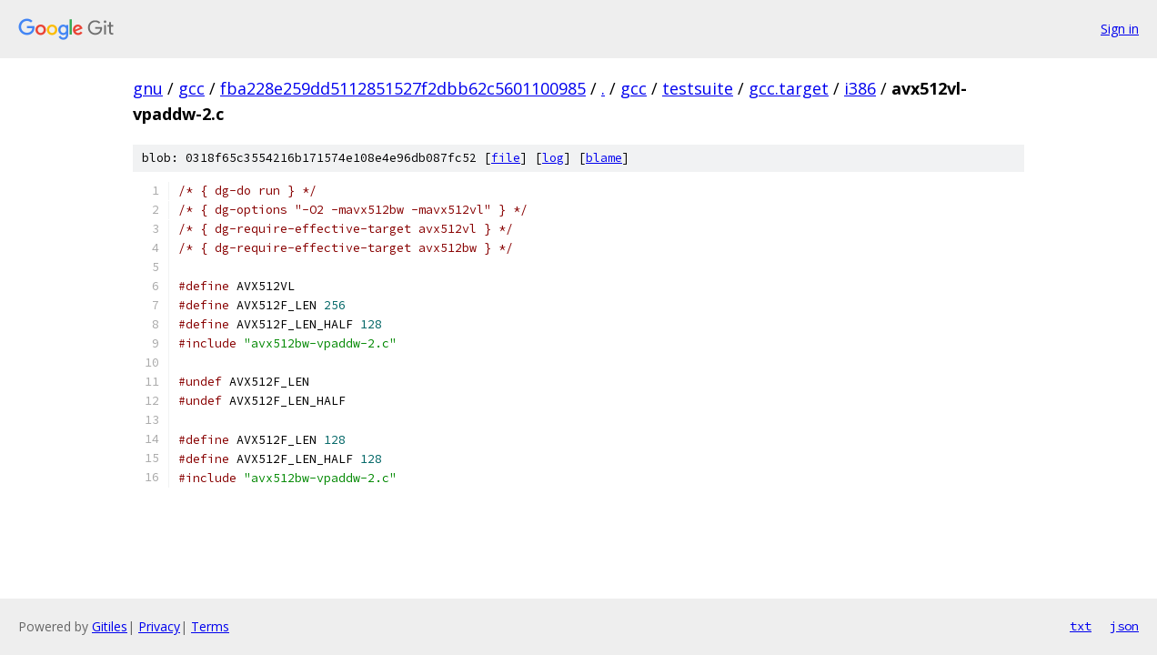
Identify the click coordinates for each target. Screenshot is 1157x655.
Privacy (159, 626)
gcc (191, 88)
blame (604, 158)
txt (1081, 626)
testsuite (697, 88)
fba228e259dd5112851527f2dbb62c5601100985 (403, 88)
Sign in (1120, 28)
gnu (148, 88)
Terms (210, 626)
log (553, 158)
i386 (860, 88)
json (1124, 626)
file (505, 158)
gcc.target (789, 88)
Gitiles (109, 626)
